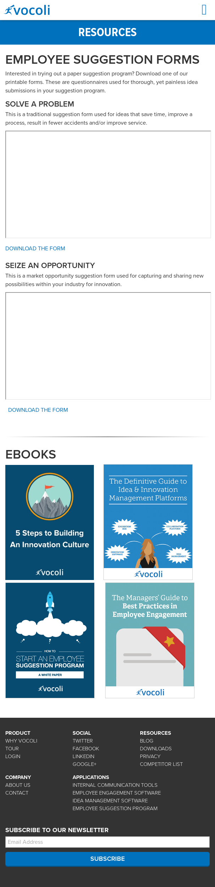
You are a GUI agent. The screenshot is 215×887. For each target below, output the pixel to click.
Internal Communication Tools (115, 785)
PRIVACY (150, 756)
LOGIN (12, 756)
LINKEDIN (83, 756)
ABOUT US (17, 785)
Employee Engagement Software (117, 793)
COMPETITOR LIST (161, 764)
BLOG (146, 741)
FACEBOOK (86, 748)
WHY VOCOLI (21, 741)
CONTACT (16, 793)
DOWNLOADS (156, 748)
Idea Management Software (110, 800)
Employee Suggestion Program (115, 808)
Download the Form (35, 248)
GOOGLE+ (84, 764)
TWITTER (83, 741)
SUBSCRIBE (107, 859)
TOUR (12, 748)
